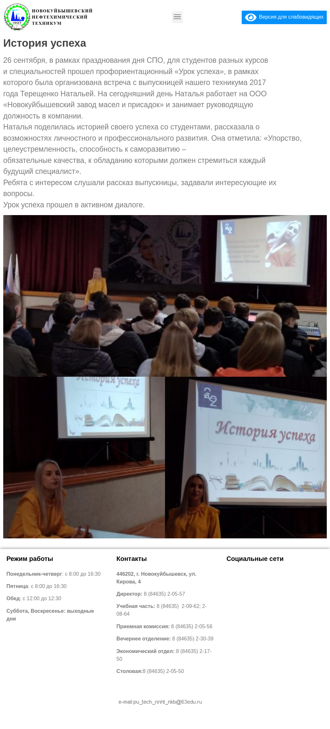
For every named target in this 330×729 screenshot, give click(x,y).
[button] (177, 17)
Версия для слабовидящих (284, 17)
